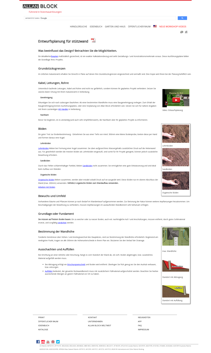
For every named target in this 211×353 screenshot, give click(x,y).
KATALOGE (43, 329)
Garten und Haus (115, 26)
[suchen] (99, 18)
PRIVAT (41, 317)
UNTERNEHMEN (95, 321)
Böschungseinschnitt (76, 264)
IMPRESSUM (143, 329)
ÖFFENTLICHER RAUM (48, 321)
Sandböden (87, 165)
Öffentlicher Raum (139, 26)
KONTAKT (92, 317)
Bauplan (54, 56)
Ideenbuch (96, 26)
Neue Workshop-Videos (172, 26)
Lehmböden (43, 148)
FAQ (140, 325)
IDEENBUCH (43, 325)
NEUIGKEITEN (144, 317)
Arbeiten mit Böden (46, 187)
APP (140, 321)
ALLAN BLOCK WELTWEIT (99, 325)
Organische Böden (46, 179)
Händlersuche (78, 26)
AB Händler (63, 109)
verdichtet (62, 222)
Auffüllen (48, 271)
